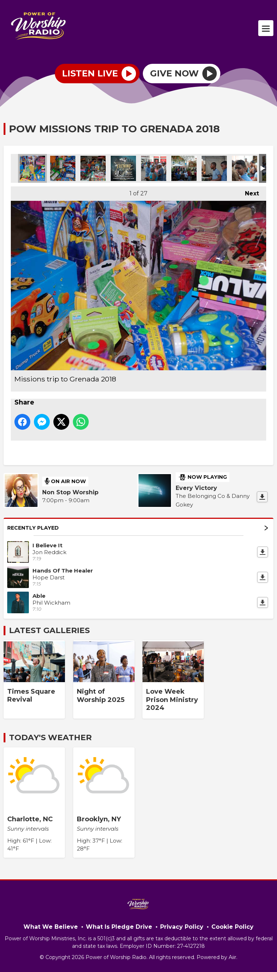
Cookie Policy (232, 926)
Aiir (232, 957)
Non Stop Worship (70, 492)
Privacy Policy (181, 926)
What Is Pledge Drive (119, 926)
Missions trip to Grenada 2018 (32, 168)
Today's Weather (50, 737)
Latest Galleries (49, 630)
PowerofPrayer (123, 168)
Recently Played (137, 528)
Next (248, 191)
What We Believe (50, 926)
